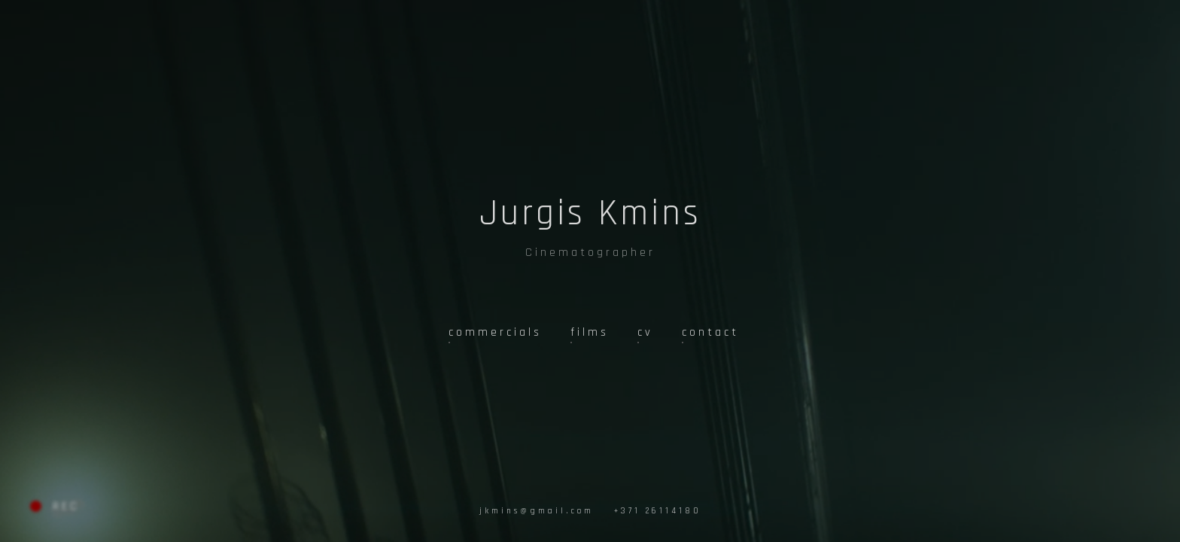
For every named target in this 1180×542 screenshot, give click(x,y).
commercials (495, 332)
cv (645, 332)
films (589, 332)
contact (710, 332)
